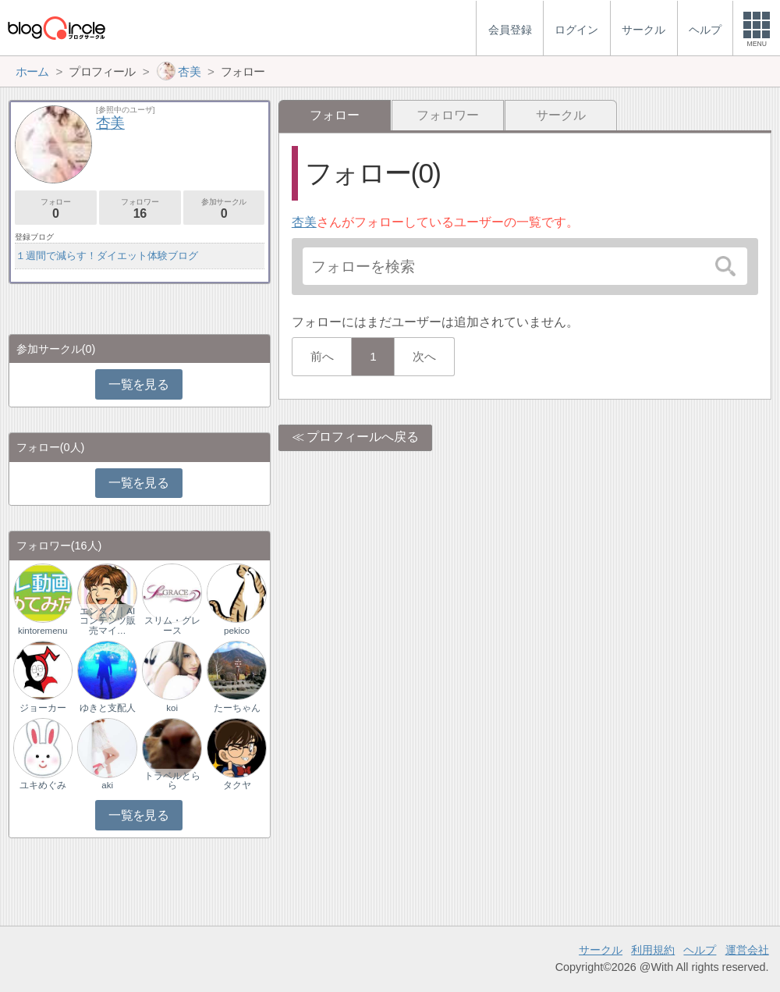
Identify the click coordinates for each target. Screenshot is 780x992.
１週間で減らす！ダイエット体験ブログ (107, 255)
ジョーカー (43, 708)
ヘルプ (699, 950)
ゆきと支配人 (108, 708)
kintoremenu (42, 630)
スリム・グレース (172, 625)
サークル (561, 115)
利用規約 (653, 950)
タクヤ (237, 785)
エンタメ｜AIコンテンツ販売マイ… (108, 620)
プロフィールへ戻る (363, 436)
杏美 (304, 222)
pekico (237, 630)
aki (107, 785)
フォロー (56, 208)
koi (172, 708)
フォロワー (448, 115)
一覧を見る (138, 384)
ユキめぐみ (43, 785)
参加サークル (224, 208)
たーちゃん (237, 708)
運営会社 (747, 950)
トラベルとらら (172, 780)
